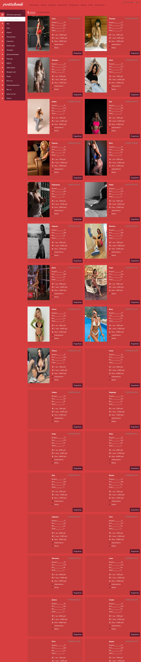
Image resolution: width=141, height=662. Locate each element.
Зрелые (44, 5)
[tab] (31, 12)
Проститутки (34, 5)
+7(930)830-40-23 (74, 434)
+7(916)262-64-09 (131, 19)
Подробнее (78, 53)
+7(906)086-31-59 (74, 475)
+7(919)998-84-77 (74, 60)
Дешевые (52, 5)
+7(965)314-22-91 (131, 309)
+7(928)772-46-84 (131, 143)
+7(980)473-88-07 (131, 60)
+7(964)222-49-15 (131, 102)
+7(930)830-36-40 (131, 351)
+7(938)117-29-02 (74, 226)
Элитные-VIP (62, 5)
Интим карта (100, 5)
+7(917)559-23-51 (74, 19)
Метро (90, 5)
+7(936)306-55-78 (74, 309)
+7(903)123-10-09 (131, 600)
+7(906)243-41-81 (74, 143)
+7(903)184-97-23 (131, 268)
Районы (84, 5)
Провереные (74, 5)
